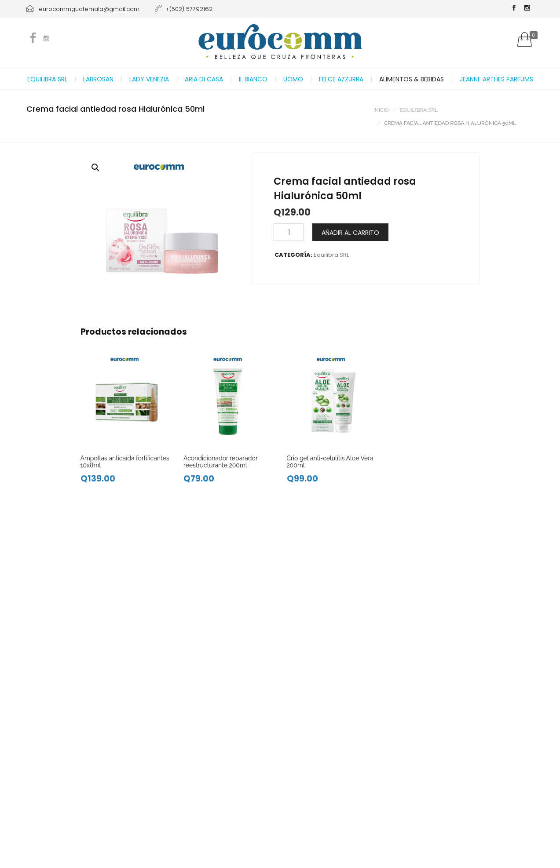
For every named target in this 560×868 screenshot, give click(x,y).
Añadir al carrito (350, 232)
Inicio (381, 110)
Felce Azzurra (341, 79)
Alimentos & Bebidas (411, 79)
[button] (95, 167)
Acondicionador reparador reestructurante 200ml (220, 462)
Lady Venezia (149, 79)
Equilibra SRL (47, 79)
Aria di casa (204, 79)
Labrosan (98, 79)
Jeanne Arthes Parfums (496, 79)
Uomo (293, 79)
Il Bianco (253, 79)
